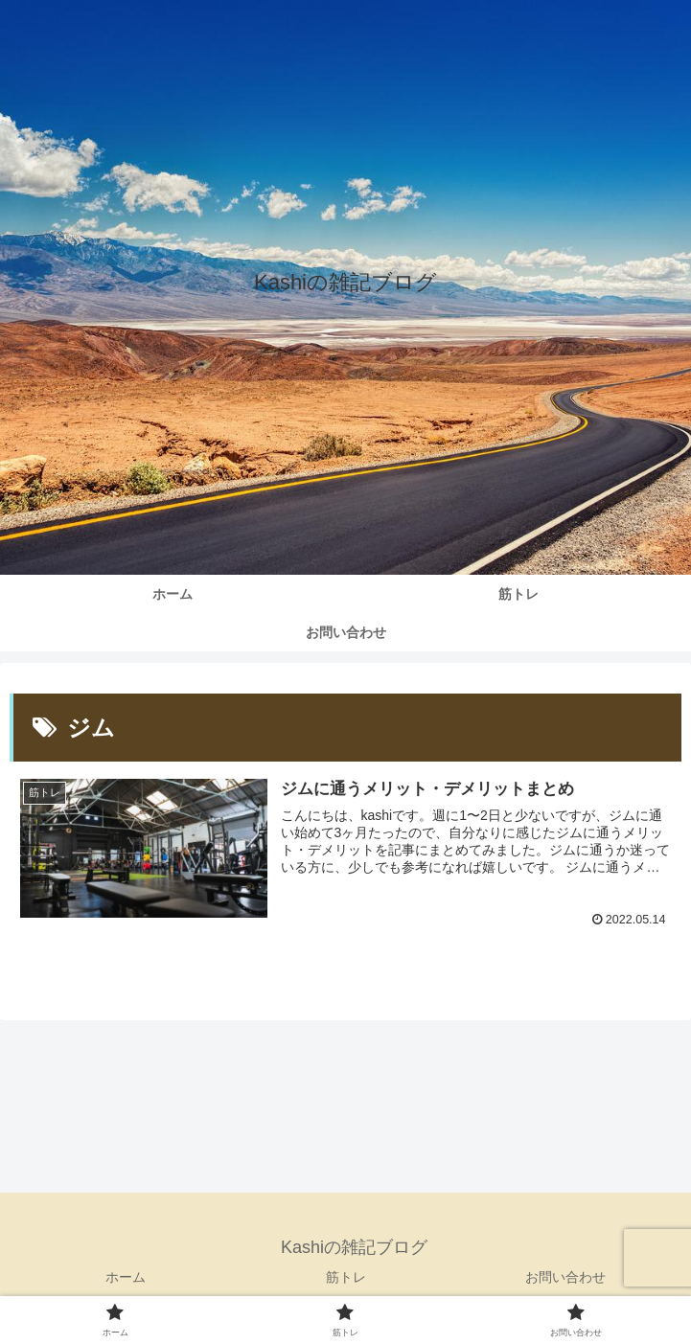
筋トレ (346, 1277)
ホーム (125, 1277)
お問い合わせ (565, 1277)
